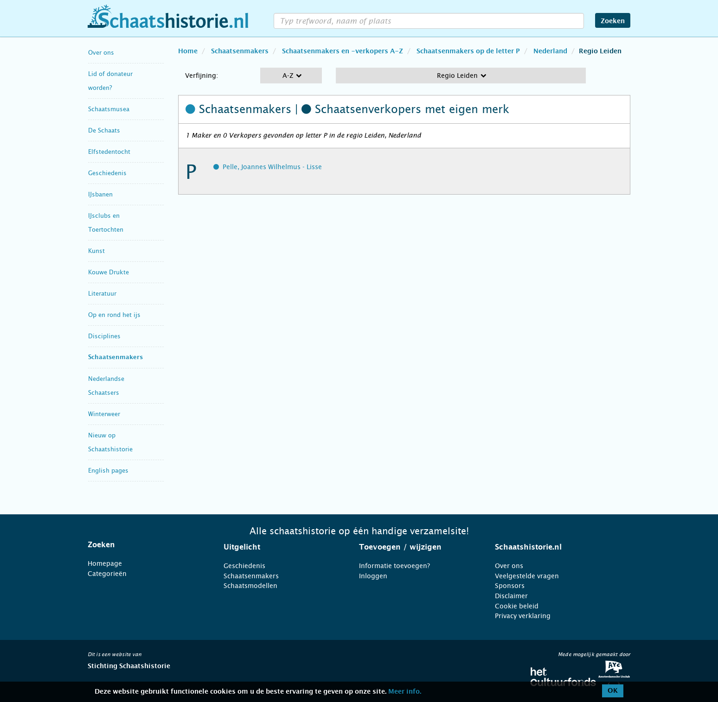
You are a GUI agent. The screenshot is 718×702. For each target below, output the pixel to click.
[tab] (144, 545)
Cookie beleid (516, 606)
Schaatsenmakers (115, 357)
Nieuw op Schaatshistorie (110, 442)
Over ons (101, 52)
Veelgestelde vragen (527, 576)
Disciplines (104, 336)
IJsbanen (100, 194)
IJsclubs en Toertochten (105, 222)
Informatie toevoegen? (394, 565)
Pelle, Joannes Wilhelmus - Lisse (272, 167)
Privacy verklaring (523, 616)
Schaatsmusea (108, 109)
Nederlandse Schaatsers (106, 385)
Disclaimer (511, 596)
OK (613, 691)
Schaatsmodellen (250, 585)
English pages (108, 470)
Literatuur (102, 293)
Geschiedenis (107, 173)
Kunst (96, 250)
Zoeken (613, 21)
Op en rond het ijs (114, 314)
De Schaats (104, 130)
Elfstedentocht (109, 151)
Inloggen (373, 576)
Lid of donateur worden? (110, 80)
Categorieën (107, 573)
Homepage (105, 563)
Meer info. (404, 692)
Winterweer (104, 414)
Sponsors (510, 585)
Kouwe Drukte (108, 272)
